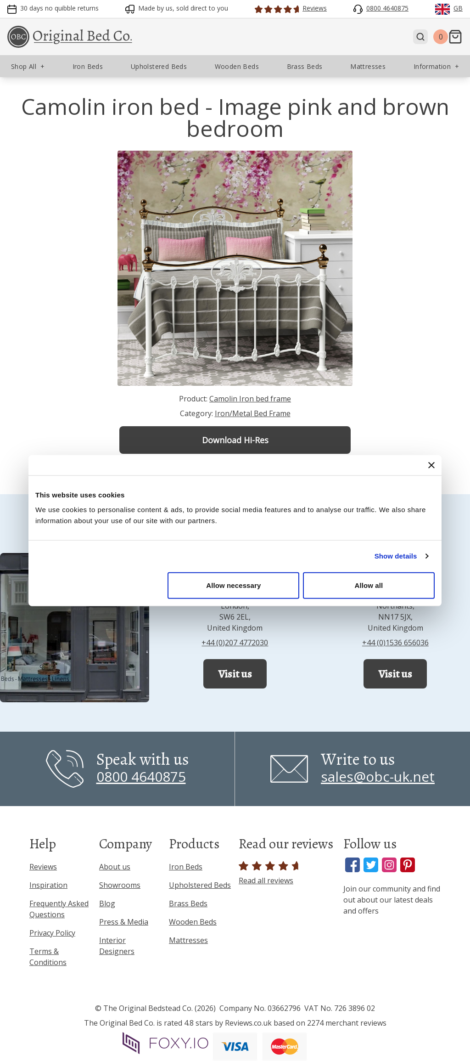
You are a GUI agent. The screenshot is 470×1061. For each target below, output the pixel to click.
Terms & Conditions (48, 956)
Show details (396, 556)
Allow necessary (233, 585)
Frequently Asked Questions (59, 909)
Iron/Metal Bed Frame (253, 413)
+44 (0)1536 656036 (395, 643)
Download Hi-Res (235, 440)
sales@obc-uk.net (378, 776)
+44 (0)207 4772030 (234, 643)
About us (114, 867)
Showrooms (119, 885)
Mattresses (188, 940)
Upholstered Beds (200, 885)
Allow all (369, 585)
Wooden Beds (193, 922)
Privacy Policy (52, 933)
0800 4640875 (141, 776)
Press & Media (123, 922)
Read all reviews (270, 873)
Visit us (235, 673)
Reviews (43, 867)
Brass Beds (188, 903)
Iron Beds (185, 867)
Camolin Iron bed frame (250, 399)
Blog (107, 903)
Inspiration (48, 885)
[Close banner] (431, 465)
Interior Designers (116, 945)
